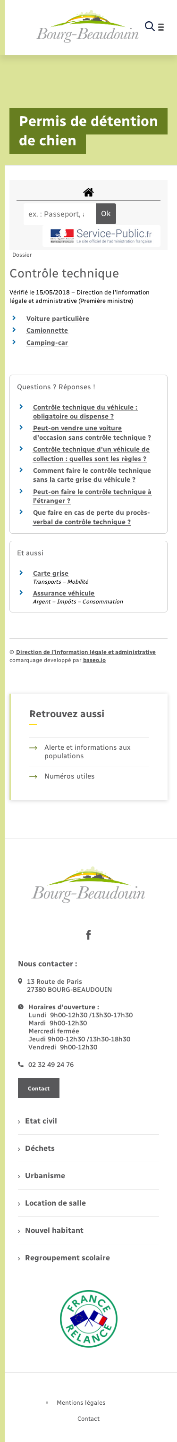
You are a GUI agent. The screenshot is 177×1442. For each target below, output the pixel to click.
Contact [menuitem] (88, 1418)
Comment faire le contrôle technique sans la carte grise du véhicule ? (92, 475)
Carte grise (50, 574)
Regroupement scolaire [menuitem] (64, 1257)
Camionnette (47, 331)
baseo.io (94, 660)
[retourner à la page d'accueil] (87, 27)
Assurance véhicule (63, 593)
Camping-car (47, 343)
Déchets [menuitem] (36, 1148)
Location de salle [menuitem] (52, 1203)
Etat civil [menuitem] (37, 1120)
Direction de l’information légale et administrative (86, 652)
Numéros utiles (62, 776)
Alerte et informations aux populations (80, 751)
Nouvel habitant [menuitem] (51, 1230)
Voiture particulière (57, 319)
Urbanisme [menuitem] (41, 1175)
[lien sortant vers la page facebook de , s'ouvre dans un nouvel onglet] (89, 935)
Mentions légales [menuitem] (81, 1402)
